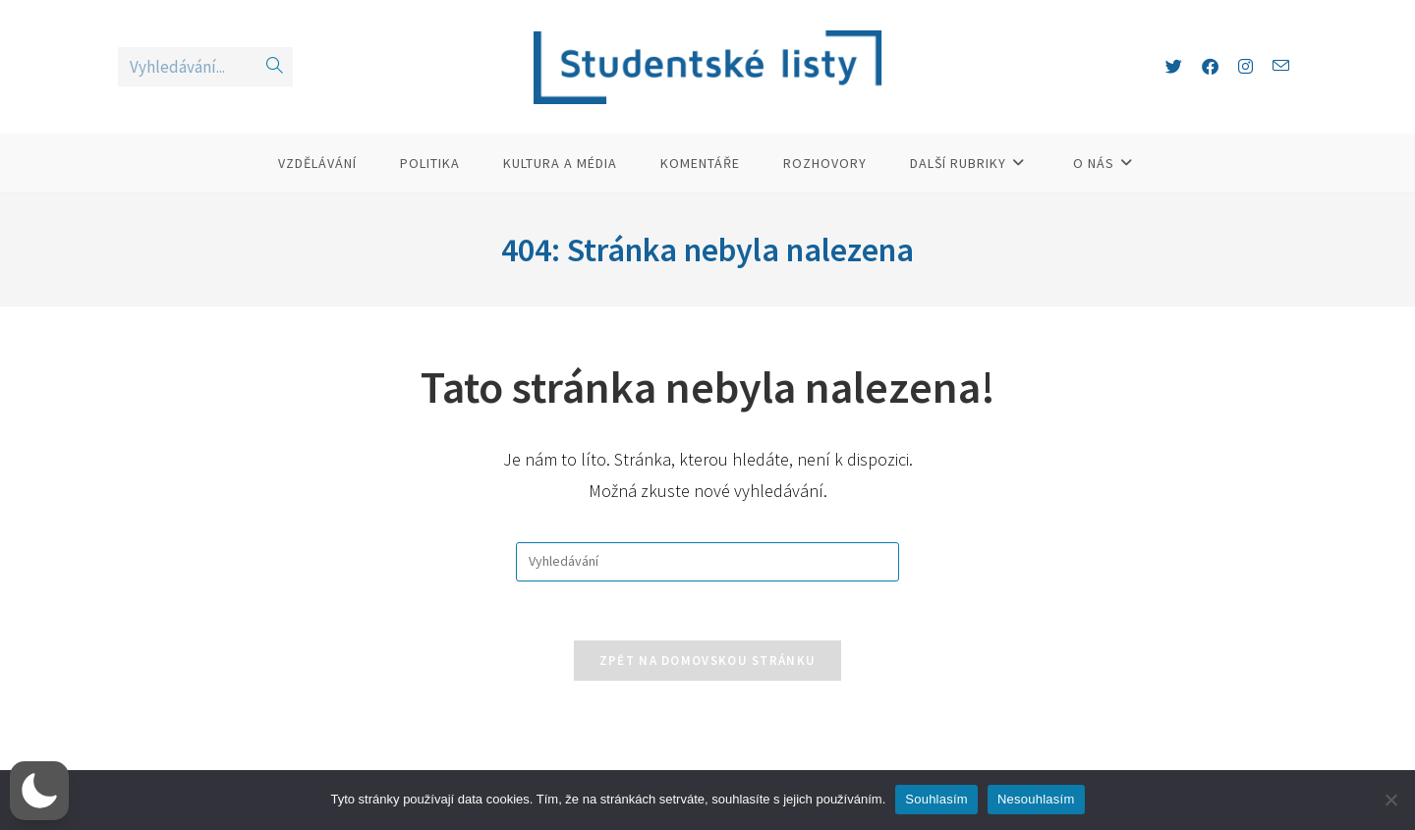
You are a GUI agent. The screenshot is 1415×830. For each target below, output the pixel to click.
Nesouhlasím (1036, 799)
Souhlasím (936, 799)
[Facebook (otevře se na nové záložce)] (1210, 67)
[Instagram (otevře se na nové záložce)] (1245, 67)
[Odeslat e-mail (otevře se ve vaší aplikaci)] (1281, 66)
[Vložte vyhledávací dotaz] (707, 561)
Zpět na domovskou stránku (708, 660)
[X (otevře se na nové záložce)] (1174, 67)
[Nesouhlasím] (1390, 799)
